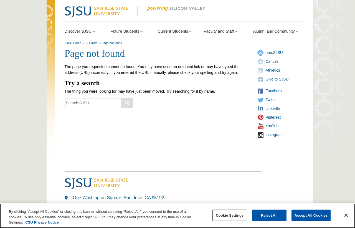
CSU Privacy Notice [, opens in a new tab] (42, 222)
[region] (177, 215)
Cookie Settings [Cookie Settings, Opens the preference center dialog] (230, 215)
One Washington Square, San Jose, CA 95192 (118, 197)
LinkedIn (273, 108)
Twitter (271, 99)
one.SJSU (274, 52)
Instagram (274, 135)
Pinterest (273, 117)
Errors (93, 43)
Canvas (272, 61)
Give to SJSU (277, 79)
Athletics (273, 70)
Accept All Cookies (311, 215)
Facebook (274, 91)
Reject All (269, 215)
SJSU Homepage (51, 18)
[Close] (346, 215)
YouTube (273, 126)
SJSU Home (73, 43)
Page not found (112, 43)
